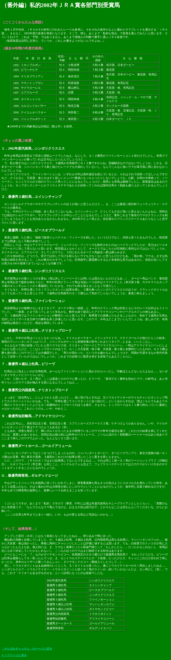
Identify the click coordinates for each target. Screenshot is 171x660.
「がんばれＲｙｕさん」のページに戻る (26, 648)
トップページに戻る (14, 655)
